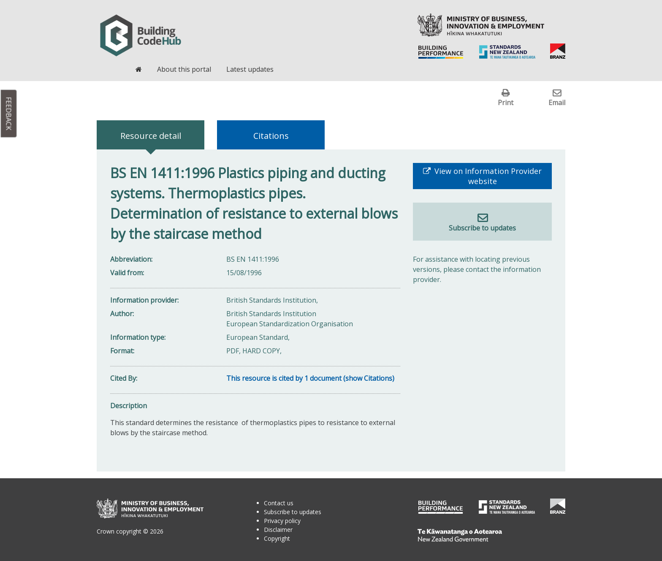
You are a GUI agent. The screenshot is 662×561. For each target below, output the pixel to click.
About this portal (184, 69)
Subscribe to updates (482, 228)
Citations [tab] (271, 135)
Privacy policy (282, 521)
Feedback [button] (9, 113)
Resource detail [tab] (150, 135)
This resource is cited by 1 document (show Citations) (310, 378)
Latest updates (250, 69)
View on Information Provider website (487, 176)
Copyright (277, 538)
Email (556, 102)
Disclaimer (278, 530)
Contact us (278, 503)
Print (505, 102)
